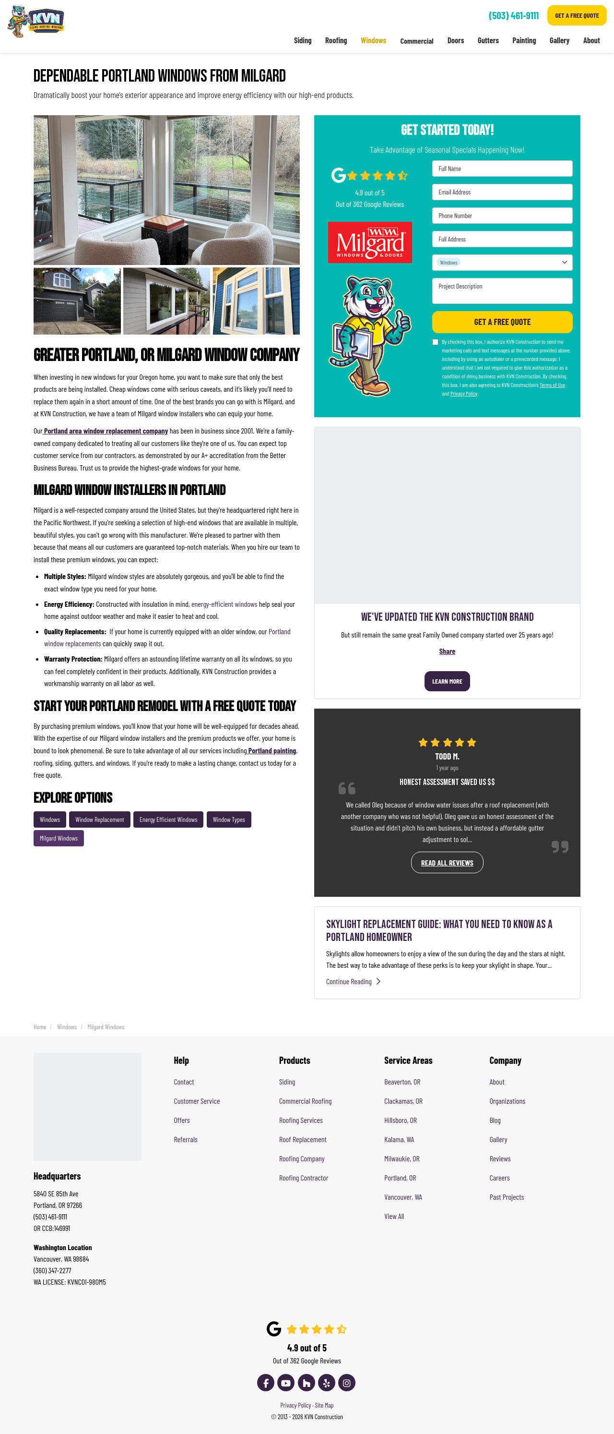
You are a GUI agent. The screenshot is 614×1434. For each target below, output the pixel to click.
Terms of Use (552, 384)
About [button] (591, 40)
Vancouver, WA (403, 1196)
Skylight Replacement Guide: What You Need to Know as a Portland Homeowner (439, 930)
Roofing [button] (335, 40)
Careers (500, 1177)
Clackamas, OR (403, 1100)
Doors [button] (455, 40)
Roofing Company (302, 1158)
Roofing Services (301, 1119)
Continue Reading (356, 981)
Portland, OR (400, 1177)
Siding (287, 1081)
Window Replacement (99, 819)
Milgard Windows (59, 838)
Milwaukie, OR (401, 1158)
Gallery (499, 1139)
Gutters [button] (488, 40)
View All (394, 1215)
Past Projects (507, 1196)
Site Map (324, 1405)
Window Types (229, 819)
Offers (182, 1119)
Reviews (500, 1158)
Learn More (447, 681)
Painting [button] (523, 40)
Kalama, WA (399, 1139)
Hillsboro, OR (400, 1119)
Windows (50, 819)
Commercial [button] (416, 40)
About (497, 1081)
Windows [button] (372, 40)
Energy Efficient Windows (168, 819)
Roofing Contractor (304, 1177)
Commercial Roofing (305, 1100)
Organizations (508, 1100)
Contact (184, 1081)
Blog (495, 1119)
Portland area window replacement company (105, 430)
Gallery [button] (559, 40)
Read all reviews (447, 862)
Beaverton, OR (402, 1081)
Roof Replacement (303, 1139)
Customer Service (197, 1100)
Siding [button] (302, 40)
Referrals (186, 1139)
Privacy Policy (463, 393)
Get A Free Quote (577, 15)
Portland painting (271, 750)
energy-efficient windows (224, 603)
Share (447, 650)
